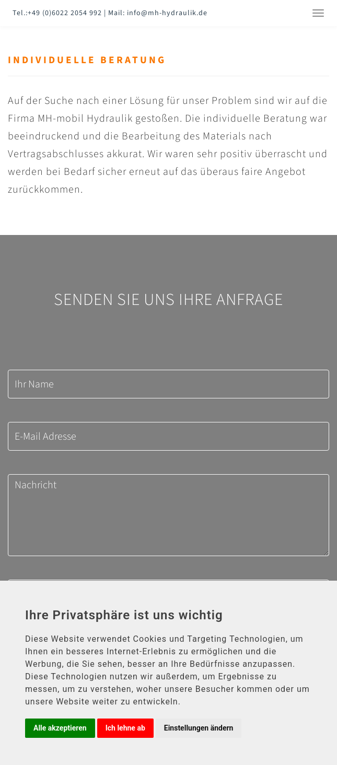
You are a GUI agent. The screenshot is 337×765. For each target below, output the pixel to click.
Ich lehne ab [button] (125, 728)
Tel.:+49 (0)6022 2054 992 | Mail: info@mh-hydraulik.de (110, 13)
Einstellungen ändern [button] (199, 728)
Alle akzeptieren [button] (60, 728)
